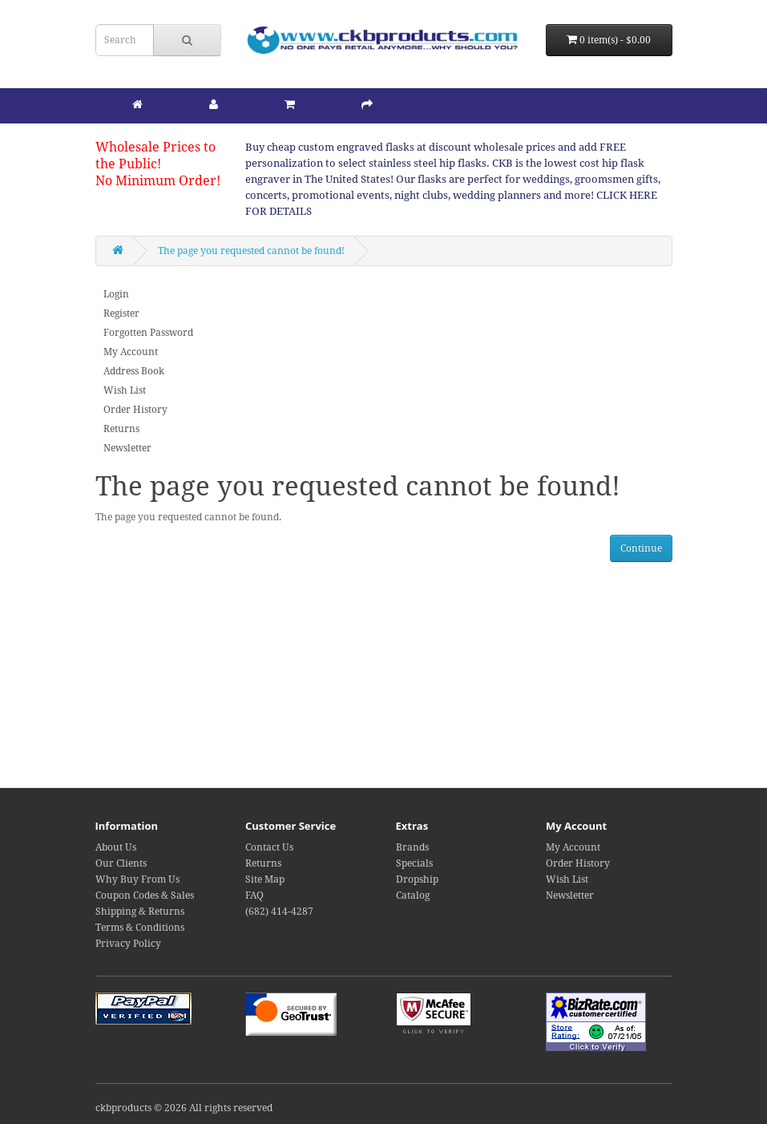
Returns (121, 429)
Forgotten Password (148, 332)
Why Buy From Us (137, 879)
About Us (115, 847)
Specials (414, 863)
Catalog (413, 895)
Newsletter (127, 448)
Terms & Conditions (139, 927)
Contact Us (269, 847)
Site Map (265, 879)
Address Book (133, 371)
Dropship (417, 879)
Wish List (124, 390)
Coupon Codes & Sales (144, 895)
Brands (412, 847)
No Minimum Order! (157, 180)
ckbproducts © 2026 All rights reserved (183, 1108)
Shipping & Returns (139, 911)
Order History (135, 409)
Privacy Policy (128, 943)
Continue (641, 548)
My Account (130, 352)
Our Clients (121, 863)
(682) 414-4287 (279, 911)
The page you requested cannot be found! (251, 251)
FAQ (254, 895)
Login (116, 294)
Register (121, 313)
